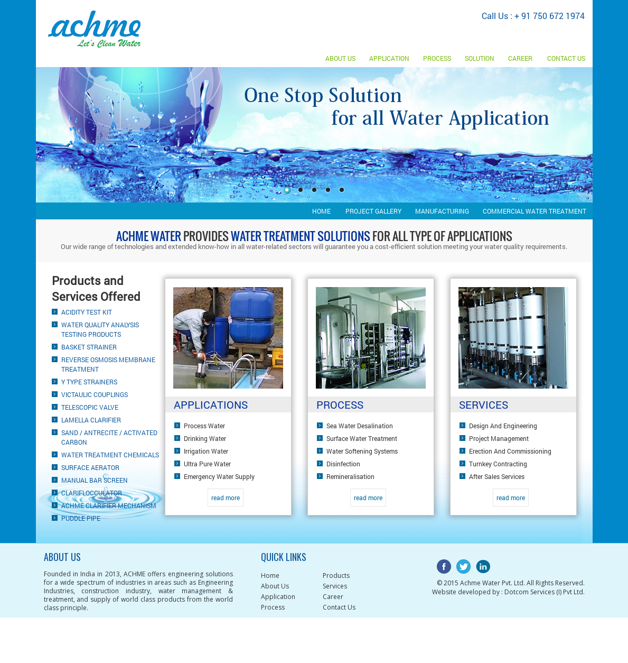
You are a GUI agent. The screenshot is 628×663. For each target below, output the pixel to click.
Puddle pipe (80, 518)
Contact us (566, 58)
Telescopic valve (89, 407)
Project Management (499, 438)
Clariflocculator (91, 493)
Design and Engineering (503, 425)
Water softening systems (362, 451)
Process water (204, 425)
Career (520, 58)
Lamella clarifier (91, 420)
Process (437, 58)
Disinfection (343, 463)
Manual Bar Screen (94, 480)
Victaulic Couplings (94, 394)
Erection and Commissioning (510, 451)
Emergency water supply (219, 476)
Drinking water (205, 438)
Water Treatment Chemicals (110, 454)
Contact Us (339, 607)
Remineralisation (350, 476)
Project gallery (373, 211)
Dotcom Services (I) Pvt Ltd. (544, 591)
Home (321, 211)
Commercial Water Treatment (534, 211)
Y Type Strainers (89, 381)
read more (225, 497)
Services (335, 586)
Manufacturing (442, 211)
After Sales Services (496, 476)
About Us (340, 58)
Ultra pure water (207, 463)
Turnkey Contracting (498, 463)
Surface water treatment (361, 438)
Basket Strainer (89, 347)
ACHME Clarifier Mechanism (108, 505)
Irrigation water (206, 451)
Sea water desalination (359, 425)
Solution (479, 58)
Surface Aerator (90, 467)
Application (389, 58)
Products (336, 575)
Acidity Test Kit (86, 312)
